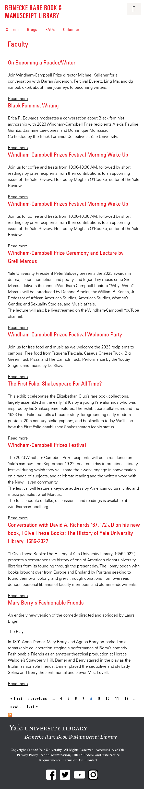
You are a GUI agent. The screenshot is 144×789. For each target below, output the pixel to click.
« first (16, 698)
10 (108, 698)
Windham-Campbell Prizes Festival (47, 444)
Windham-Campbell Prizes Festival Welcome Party (65, 334)
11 (117, 698)
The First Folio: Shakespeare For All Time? (55, 383)
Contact (91, 760)
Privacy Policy (27, 755)
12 (127, 698)
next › (16, 706)
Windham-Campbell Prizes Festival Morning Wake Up (68, 154)
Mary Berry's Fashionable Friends (46, 602)
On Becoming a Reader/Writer (41, 62)
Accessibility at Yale (110, 750)
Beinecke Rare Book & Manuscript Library (33, 11)
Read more (18, 98)
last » (32, 706)
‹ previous (37, 698)
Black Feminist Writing (33, 105)
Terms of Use (73, 760)
